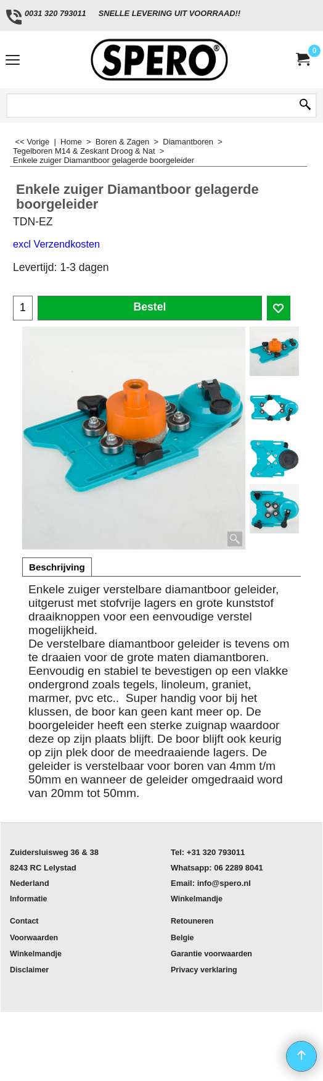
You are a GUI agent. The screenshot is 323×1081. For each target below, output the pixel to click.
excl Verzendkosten (56, 243)
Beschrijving (57, 567)
